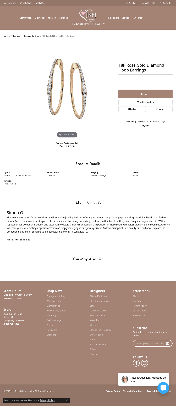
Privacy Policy (113, 391)
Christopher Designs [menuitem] (100, 300)
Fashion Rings (54, 320)
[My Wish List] (149, 3)
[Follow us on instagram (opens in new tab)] (144, 363)
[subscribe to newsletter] (167, 343)
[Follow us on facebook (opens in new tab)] (136, 363)
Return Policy (140, 305)
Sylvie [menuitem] (93, 349)
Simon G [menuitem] (94, 339)
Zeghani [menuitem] (94, 354)
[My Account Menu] (132, 3)
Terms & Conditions (133, 391)
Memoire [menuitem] (94, 325)
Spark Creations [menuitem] (98, 344)
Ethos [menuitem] (93, 305)
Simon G (136, 175)
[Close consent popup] (67, 400)
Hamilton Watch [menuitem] (98, 310)
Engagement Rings (56, 296)
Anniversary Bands (56, 310)
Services (126, 17)
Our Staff (137, 300)
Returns (159, 109)
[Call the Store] (11, 323)
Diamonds (40, 17)
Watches (63, 17)
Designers (113, 17)
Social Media (139, 310)
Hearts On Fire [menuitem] (97, 315)
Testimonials (139, 315)
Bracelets (51, 334)
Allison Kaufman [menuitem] (98, 296)
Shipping (132, 109)
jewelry (6, 36)
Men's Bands (53, 305)
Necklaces (52, 329)
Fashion (52, 17)
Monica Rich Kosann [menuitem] (100, 329)
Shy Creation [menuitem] (96, 334)
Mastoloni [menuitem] (95, 320)
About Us (137, 296)
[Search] (166, 3)
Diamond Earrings (31, 36)
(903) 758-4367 (67, 145)
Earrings (16, 36)
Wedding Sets (54, 315)
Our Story (138, 17)
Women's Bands (55, 300)
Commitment (25, 17)
